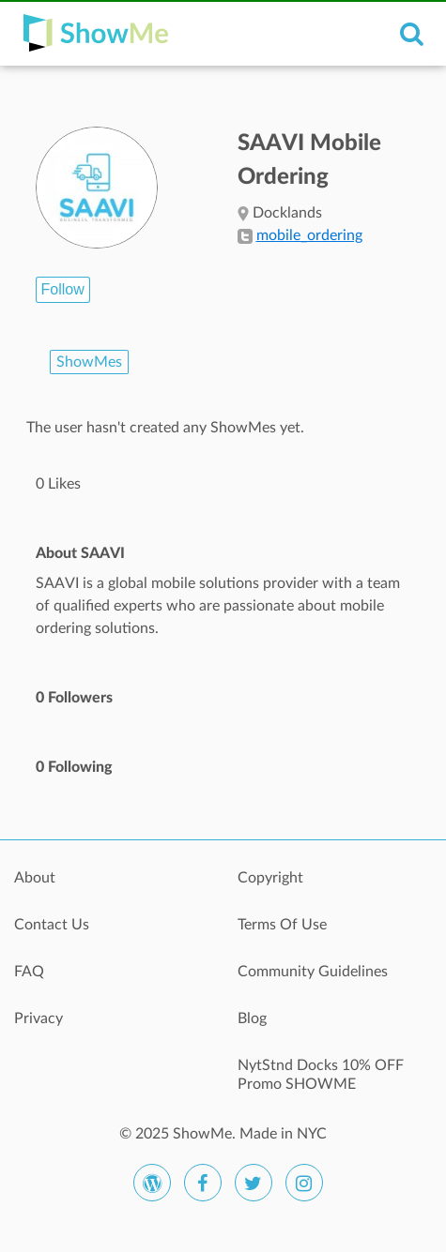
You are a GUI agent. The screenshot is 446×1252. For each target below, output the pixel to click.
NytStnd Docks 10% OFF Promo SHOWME (321, 1075)
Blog (252, 1018)
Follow (63, 289)
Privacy (38, 1018)
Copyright (270, 877)
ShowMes (89, 362)
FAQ (29, 971)
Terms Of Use (282, 924)
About (34, 877)
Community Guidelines (313, 971)
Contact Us (51, 924)
